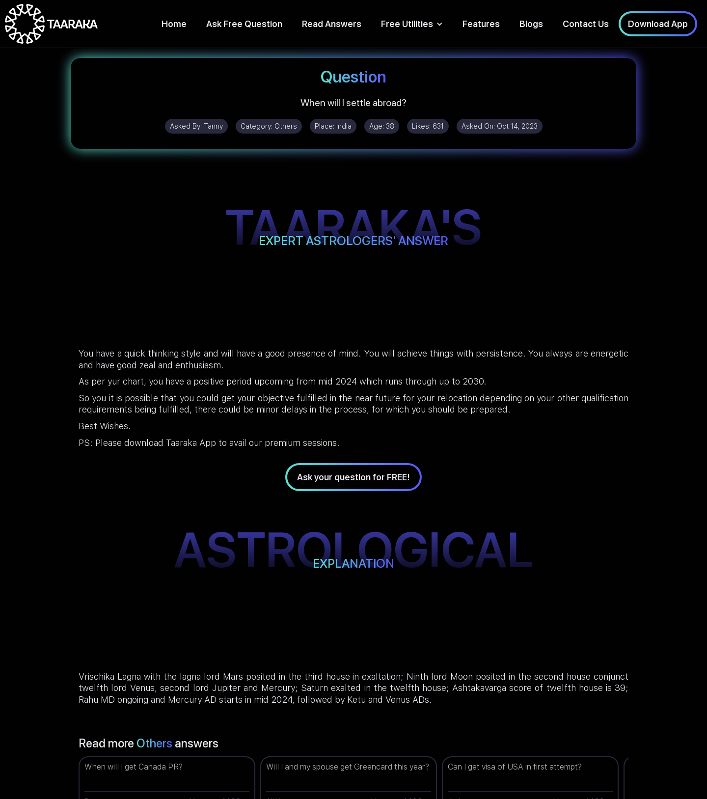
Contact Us (586, 24)
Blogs (531, 24)
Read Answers (331, 24)
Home (174, 24)
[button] (412, 24)
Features (481, 24)
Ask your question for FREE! (353, 477)
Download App (658, 24)
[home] (51, 24)
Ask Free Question (244, 24)
